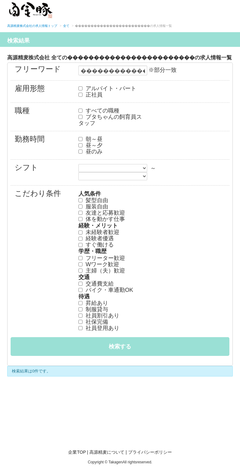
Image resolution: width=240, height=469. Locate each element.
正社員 (90, 95)
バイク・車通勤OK (105, 290)
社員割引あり (98, 315)
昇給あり (93, 303)
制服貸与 (93, 309)
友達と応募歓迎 (101, 213)
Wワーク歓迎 (98, 264)
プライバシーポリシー (150, 452)
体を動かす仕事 (101, 219)
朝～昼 (90, 139)
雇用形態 (30, 88)
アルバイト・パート (107, 88)
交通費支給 (96, 284)
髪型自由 (93, 200)
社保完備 (93, 322)
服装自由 (93, 206)
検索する (120, 346)
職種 (22, 111)
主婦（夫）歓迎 (101, 270)
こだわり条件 (38, 193)
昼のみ (90, 151)
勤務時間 (30, 139)
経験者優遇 (96, 238)
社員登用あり (98, 328)
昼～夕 (90, 145)
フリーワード (38, 69)
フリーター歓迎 (101, 258)
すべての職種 (98, 110)
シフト (26, 168)
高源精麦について (106, 452)
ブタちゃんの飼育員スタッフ (110, 120)
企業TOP (77, 452)
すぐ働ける (96, 245)
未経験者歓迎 (98, 232)
